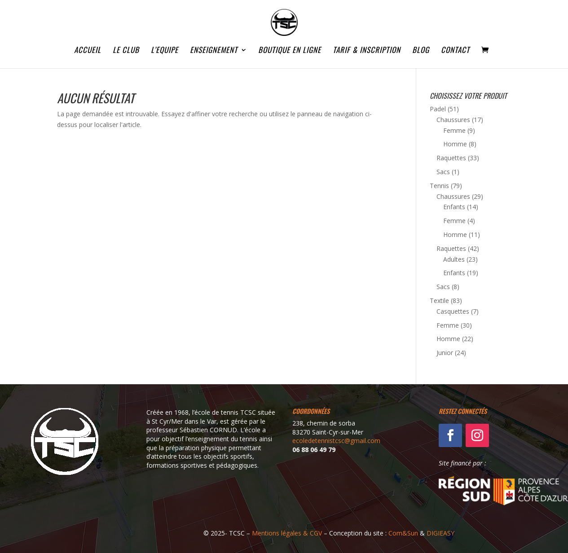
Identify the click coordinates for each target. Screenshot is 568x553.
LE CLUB (126, 51)
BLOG (420, 51)
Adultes (454, 259)
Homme (455, 144)
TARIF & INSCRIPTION (367, 51)
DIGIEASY (440, 533)
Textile (439, 300)
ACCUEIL (87, 51)
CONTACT (455, 51)
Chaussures (453, 119)
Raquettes (451, 158)
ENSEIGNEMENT (214, 51)
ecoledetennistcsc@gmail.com (336, 440)
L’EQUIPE (164, 51)
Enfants (454, 206)
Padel (438, 109)
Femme (454, 130)
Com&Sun (403, 533)
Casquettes (452, 311)
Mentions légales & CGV (287, 533)
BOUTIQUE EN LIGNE (289, 51)
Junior (444, 352)
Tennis (439, 185)
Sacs (443, 171)
